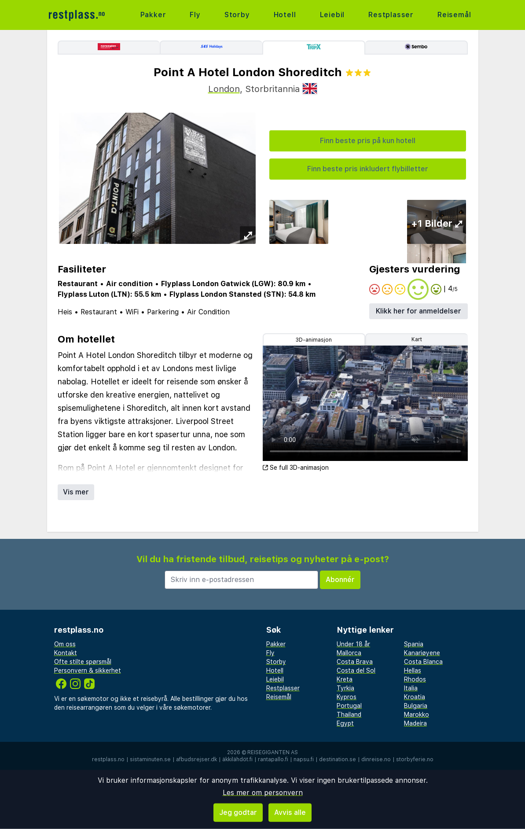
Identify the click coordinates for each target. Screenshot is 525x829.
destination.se (337, 759)
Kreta (344, 679)
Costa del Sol (356, 670)
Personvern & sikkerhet (87, 670)
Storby (237, 15)
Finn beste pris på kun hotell (367, 140)
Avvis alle (290, 812)
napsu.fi (304, 759)
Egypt (345, 723)
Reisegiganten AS (272, 752)
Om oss (65, 644)
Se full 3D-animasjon (296, 467)
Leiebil (332, 15)
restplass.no (108, 759)
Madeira (415, 723)
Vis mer (76, 492)
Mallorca (349, 652)
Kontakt (65, 652)
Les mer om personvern (263, 792)
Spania (413, 644)
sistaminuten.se (150, 759)
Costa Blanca (423, 661)
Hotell (285, 15)
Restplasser (391, 15)
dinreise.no (376, 759)
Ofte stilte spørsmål (82, 661)
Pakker (153, 15)
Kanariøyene (422, 652)
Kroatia (414, 696)
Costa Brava (355, 661)
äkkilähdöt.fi (237, 759)
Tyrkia (345, 688)
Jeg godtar (238, 812)
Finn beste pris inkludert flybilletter (367, 169)
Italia (411, 688)
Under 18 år (353, 644)
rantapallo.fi (273, 759)
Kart (416, 339)
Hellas (412, 670)
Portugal (349, 705)
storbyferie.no (414, 759)
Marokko (416, 714)
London (224, 89)
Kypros (346, 696)
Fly (195, 15)
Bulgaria (415, 705)
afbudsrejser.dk (196, 759)
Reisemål (454, 15)
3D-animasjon (314, 340)
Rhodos (415, 679)
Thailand (349, 714)
